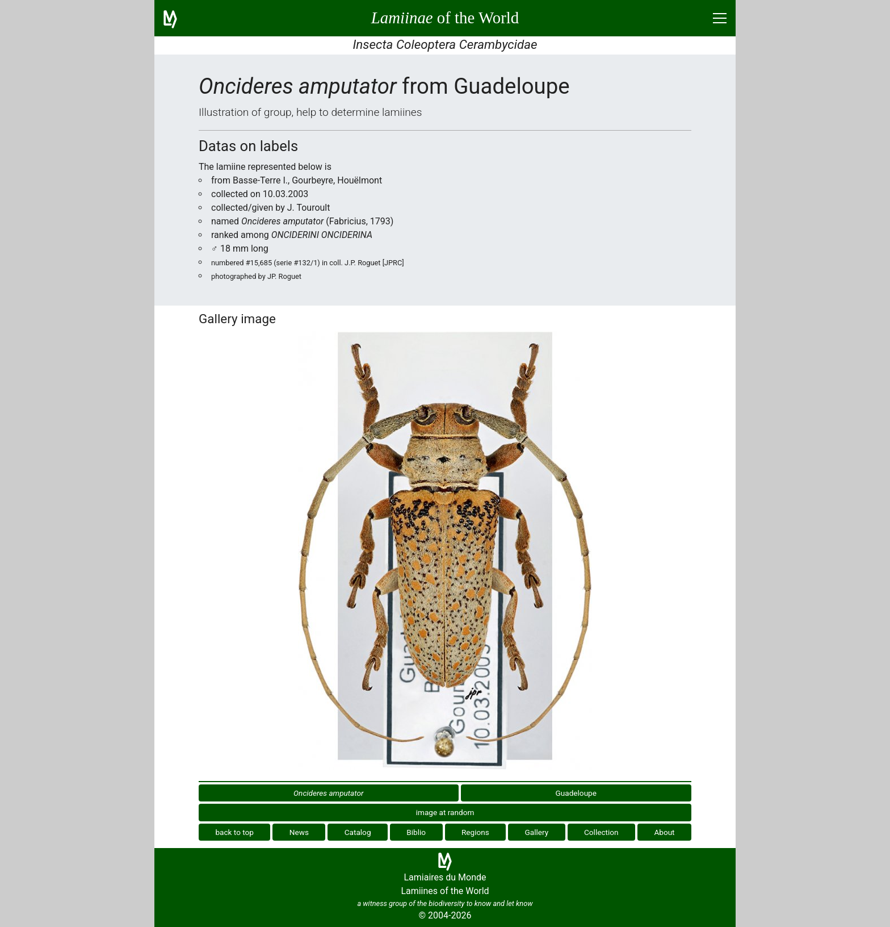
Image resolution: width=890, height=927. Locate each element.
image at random (445, 812)
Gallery (537, 832)
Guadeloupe (576, 792)
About (664, 832)
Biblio (416, 832)
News (299, 832)
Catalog (358, 832)
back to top (234, 832)
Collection (601, 832)
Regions (475, 832)
